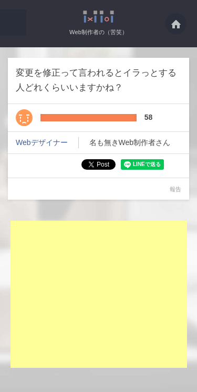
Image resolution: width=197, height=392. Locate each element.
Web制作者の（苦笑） (98, 32)
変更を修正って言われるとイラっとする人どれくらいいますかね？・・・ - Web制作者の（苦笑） (98, 17)
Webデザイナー (42, 142)
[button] (13, 22)
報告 (175, 189)
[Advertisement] (99, 294)
